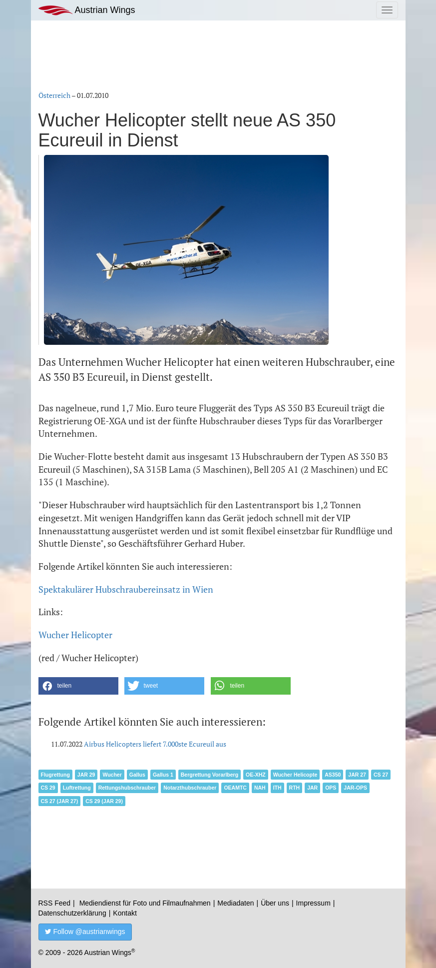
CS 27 (381, 775)
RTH (294, 788)
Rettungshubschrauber (127, 788)
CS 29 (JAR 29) (104, 801)
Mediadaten (235, 903)
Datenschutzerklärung (72, 913)
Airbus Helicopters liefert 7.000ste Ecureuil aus (155, 744)
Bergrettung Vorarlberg (209, 775)
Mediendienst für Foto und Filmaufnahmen (145, 903)
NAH (260, 788)
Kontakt (124, 913)
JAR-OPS (355, 788)
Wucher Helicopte (295, 775)
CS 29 (48, 788)
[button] (78, 686)
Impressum (313, 903)
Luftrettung (77, 788)
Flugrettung (55, 775)
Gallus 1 (163, 775)
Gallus (137, 775)
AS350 (333, 775)
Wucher (111, 775)
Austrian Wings (86, 10)
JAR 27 (357, 775)
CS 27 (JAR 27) (59, 801)
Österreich (54, 95)
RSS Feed (54, 903)
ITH (277, 788)
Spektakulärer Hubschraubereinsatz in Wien (125, 589)
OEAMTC (235, 788)
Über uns (275, 903)
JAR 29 (86, 775)
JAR (312, 788)
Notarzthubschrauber (189, 788)
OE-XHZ (256, 775)
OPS (330, 788)
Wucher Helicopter (75, 635)
